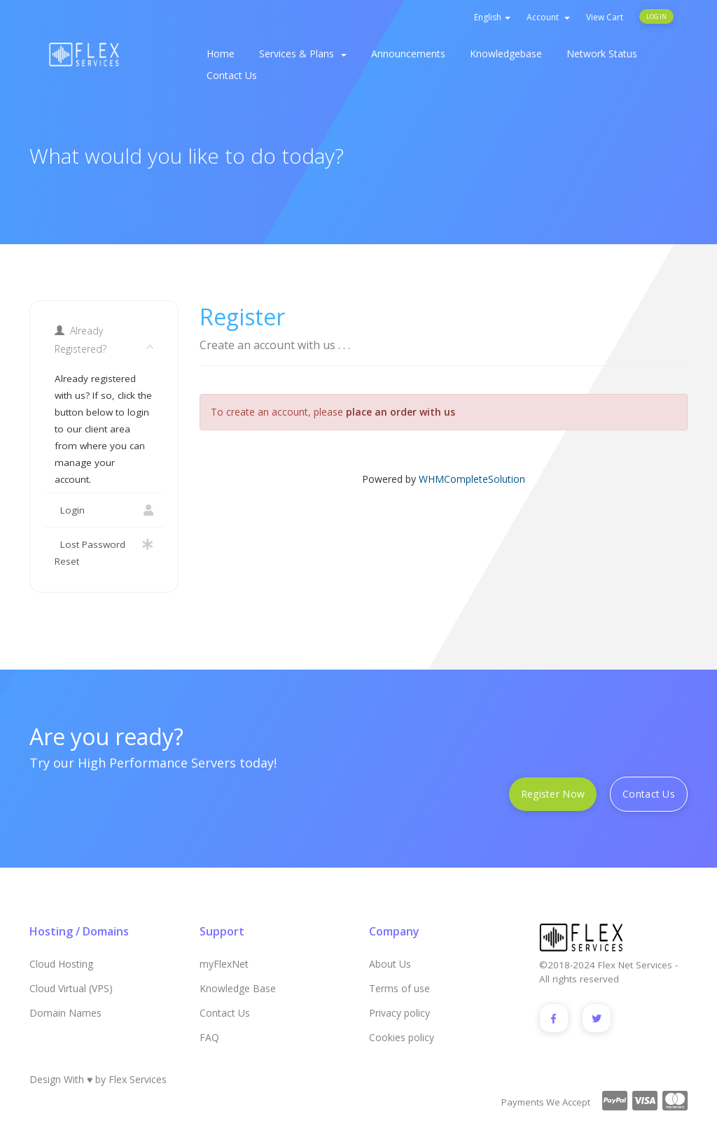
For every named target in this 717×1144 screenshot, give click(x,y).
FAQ (209, 1037)
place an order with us (400, 411)
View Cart (604, 17)
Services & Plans (303, 53)
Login (656, 16)
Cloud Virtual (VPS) (71, 988)
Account (548, 17)
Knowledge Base (238, 988)
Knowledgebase (506, 53)
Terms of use (399, 988)
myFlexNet (224, 963)
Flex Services (138, 1079)
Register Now (553, 793)
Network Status (601, 53)
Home (221, 53)
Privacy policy (399, 1012)
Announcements (408, 53)
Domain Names (65, 1012)
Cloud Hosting (61, 963)
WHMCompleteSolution (472, 479)
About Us (390, 963)
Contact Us (232, 75)
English (492, 17)
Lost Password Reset (104, 551)
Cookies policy (401, 1037)
